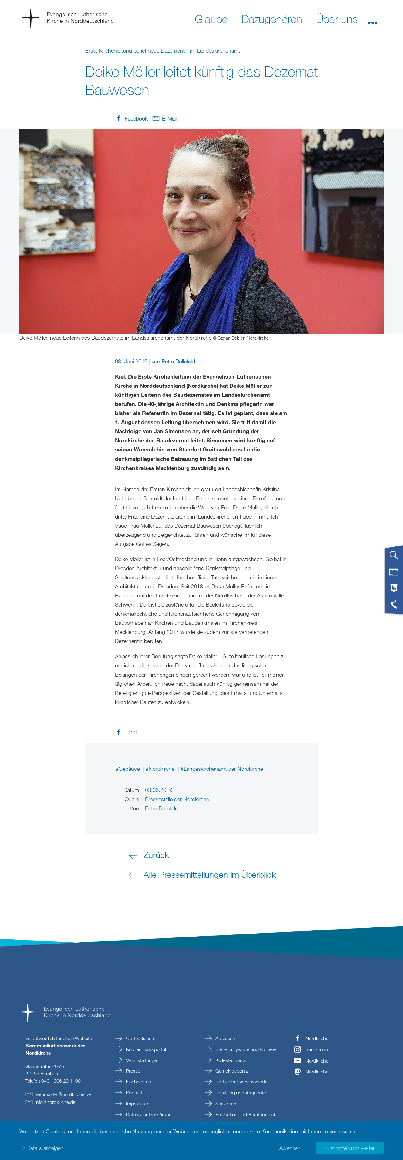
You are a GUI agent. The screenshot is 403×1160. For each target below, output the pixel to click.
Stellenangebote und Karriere (245, 1049)
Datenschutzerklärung (148, 1114)
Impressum (137, 1103)
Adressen (224, 1038)
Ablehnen (289, 1148)
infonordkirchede (55, 1102)
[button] (373, 18)
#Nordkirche (161, 768)
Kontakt (133, 1092)
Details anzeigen (45, 1148)
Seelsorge (225, 1103)
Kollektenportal (230, 1060)
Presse (132, 1070)
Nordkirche (317, 1038)
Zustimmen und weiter (349, 1148)
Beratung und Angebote (240, 1092)
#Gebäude (128, 768)
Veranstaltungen (142, 1060)
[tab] (393, 557)
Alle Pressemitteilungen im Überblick (210, 874)
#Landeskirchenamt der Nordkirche (222, 768)
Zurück (156, 854)
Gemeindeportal (231, 1070)
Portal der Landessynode (240, 1081)
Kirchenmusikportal (145, 1049)
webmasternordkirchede (63, 1094)
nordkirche (317, 1049)
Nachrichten (138, 1081)
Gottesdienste (140, 1038)
